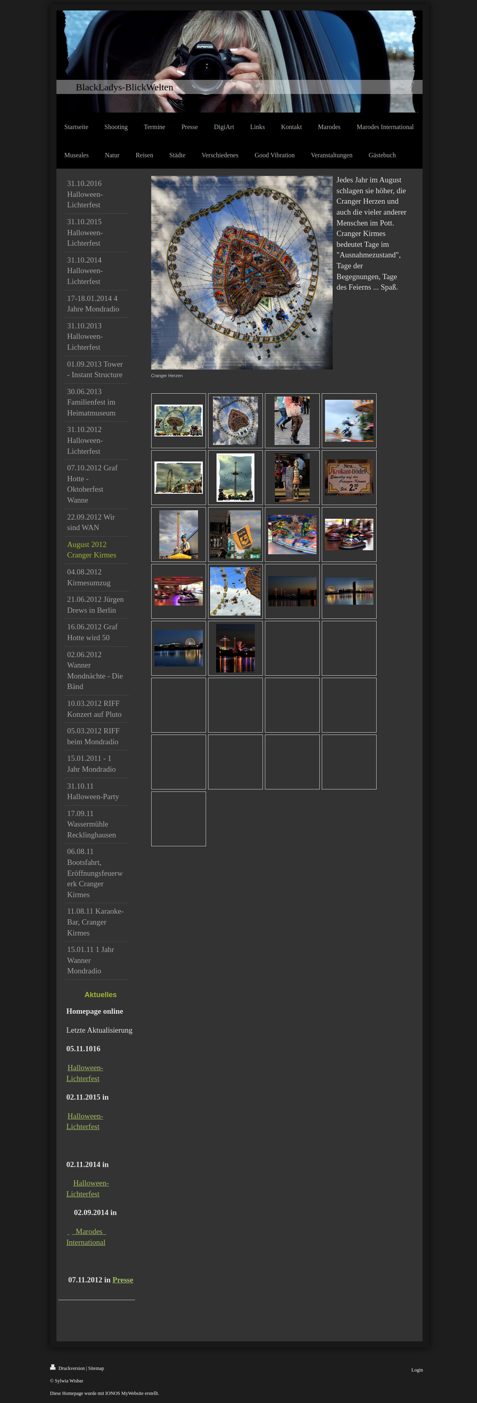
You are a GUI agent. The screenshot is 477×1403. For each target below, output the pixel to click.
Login (417, 1370)
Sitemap (96, 1368)
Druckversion (67, 1367)
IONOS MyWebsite (124, 1393)
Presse (122, 1280)
